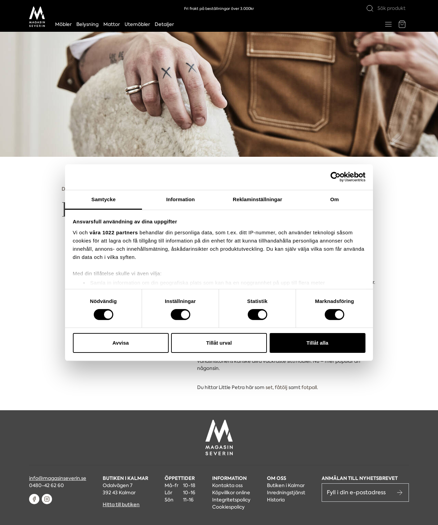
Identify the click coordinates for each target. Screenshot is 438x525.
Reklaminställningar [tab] (257, 199)
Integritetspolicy (231, 500)
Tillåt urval (219, 343)
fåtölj (281, 387)
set (269, 387)
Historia (276, 500)
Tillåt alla (317, 343)
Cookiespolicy (228, 507)
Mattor (111, 24)
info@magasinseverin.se (57, 478)
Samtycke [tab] (103, 199)
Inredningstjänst (286, 492)
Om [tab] (334, 199)
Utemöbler (137, 24)
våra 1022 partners (114, 232)
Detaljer (164, 24)
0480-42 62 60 (46, 485)
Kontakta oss (227, 485)
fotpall (309, 387)
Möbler (63, 24)
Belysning (87, 24)
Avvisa (121, 343)
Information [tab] (180, 199)
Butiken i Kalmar (286, 485)
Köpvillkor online (231, 492)
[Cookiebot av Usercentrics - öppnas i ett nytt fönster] (335, 177)
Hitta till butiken (121, 504)
